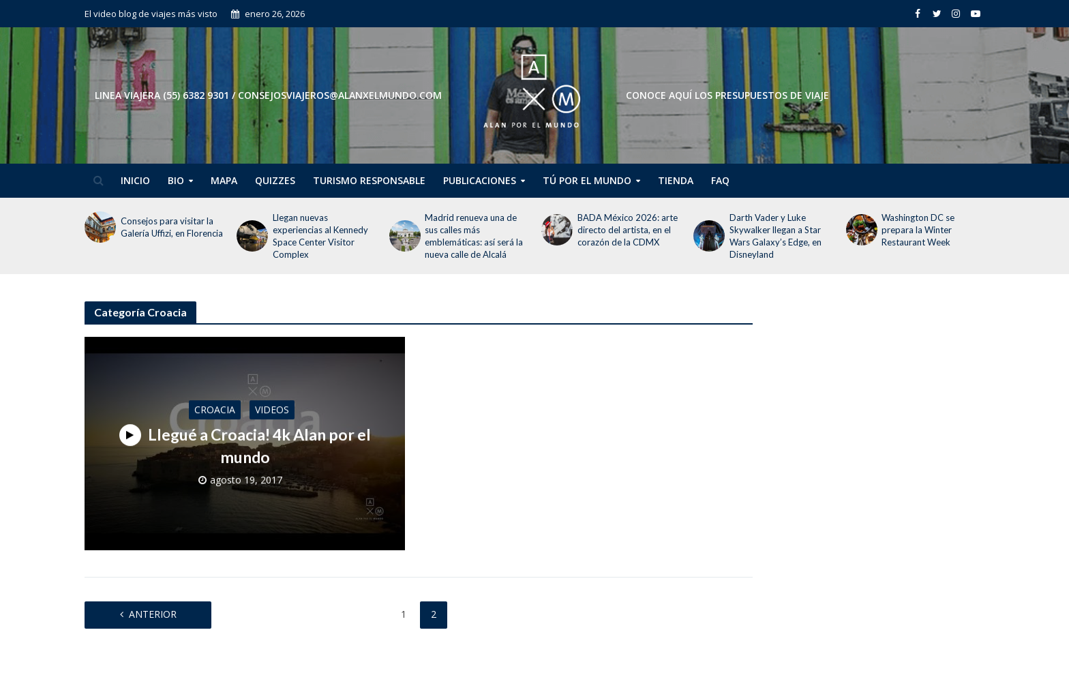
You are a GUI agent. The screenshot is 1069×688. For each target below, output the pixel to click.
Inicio (135, 180)
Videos (272, 409)
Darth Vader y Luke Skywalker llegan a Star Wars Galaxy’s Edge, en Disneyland (775, 236)
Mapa (224, 180)
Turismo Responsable (369, 180)
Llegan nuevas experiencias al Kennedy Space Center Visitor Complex (320, 236)
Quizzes (275, 180)
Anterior (153, 614)
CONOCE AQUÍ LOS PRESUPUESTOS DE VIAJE (727, 95)
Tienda (675, 180)
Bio (176, 180)
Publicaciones (479, 180)
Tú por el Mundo (587, 180)
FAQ (720, 180)
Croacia (214, 409)
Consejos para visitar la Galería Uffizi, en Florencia (172, 227)
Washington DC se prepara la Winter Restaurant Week (918, 230)
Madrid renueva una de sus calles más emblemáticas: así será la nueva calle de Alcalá (474, 236)
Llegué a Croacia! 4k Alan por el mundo (245, 445)
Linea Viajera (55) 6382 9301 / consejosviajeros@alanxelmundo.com (268, 95)
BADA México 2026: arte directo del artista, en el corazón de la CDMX (627, 230)
